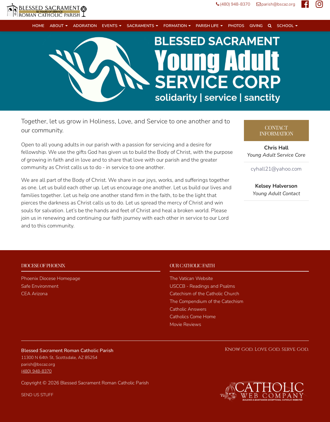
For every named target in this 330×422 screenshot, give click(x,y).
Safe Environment (39, 286)
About (59, 25)
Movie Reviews (185, 324)
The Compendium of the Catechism (206, 301)
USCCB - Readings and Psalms (202, 286)
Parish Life (209, 25)
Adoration (85, 25)
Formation (177, 25)
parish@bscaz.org (274, 4)
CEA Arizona (34, 293)
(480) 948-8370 (231, 4)
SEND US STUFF (37, 395)
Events (111, 25)
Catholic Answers (188, 309)
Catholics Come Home (193, 316)
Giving (256, 25)
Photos (236, 25)
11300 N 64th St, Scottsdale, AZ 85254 (59, 357)
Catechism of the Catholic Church (204, 293)
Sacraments (142, 25)
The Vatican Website (191, 278)
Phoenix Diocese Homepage (50, 278)
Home (38, 25)
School (287, 25)
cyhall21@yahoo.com (276, 168)
